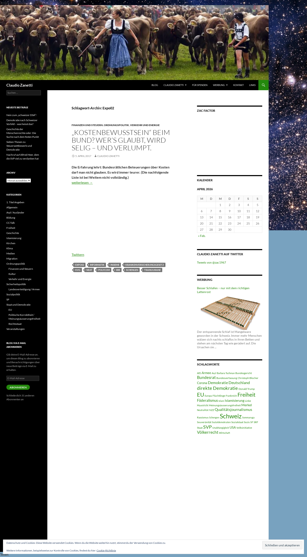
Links (252, 85)
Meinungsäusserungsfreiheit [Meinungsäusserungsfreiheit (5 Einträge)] (225, 405)
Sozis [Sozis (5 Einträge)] (247, 422)
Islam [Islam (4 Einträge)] (221, 400)
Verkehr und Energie (145, 125)
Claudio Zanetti (19, 85)
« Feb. (202, 236)
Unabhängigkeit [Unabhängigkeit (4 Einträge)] (220, 427)
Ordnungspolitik (116, 125)
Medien (10, 253)
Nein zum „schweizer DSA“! (21, 115)
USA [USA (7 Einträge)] (233, 427)
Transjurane (152, 269)
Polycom (104, 269)
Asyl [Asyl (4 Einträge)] (214, 373)
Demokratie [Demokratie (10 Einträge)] (218, 382)
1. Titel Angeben (15, 202)
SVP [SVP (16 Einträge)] (207, 427)
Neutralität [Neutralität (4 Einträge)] (203, 410)
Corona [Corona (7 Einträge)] (202, 383)
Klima (9, 248)
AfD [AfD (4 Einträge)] (199, 373)
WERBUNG (219, 85)
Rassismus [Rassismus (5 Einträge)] (203, 417)
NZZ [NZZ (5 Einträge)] (211, 410)
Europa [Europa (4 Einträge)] (208, 395)
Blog (155, 85)
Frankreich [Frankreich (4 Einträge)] (231, 395)
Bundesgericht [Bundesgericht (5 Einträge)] (243, 373)
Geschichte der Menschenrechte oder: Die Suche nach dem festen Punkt (22, 133)
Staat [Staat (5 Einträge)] (200, 427)
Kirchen (10, 243)
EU (10, 309)
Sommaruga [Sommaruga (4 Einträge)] (248, 417)
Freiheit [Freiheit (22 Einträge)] (246, 395)
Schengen (132, 269)
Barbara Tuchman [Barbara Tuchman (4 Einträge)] (226, 373)
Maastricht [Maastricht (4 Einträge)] (202, 405)
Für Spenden (199, 85)
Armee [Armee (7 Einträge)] (206, 373)
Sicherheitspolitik (16, 284)
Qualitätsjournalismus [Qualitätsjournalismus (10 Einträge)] (233, 409)
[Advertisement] (122, 220)
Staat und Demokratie (18, 304)
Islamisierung (13, 238)
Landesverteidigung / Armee (24, 289)
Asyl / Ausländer (15, 212)
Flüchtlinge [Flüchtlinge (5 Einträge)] (219, 395)
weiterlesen (82, 182)
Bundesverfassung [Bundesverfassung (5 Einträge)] (226, 378)
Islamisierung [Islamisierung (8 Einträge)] (234, 400)
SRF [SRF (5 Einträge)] (256, 422)
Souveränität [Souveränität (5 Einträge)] (204, 422)
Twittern (78, 254)
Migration (11, 258)
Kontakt (238, 85)
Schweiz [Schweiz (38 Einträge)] (231, 416)
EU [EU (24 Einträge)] (200, 394)
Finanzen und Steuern (87, 125)
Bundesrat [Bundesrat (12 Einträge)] (206, 377)
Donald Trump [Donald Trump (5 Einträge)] (247, 388)
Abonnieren (18, 387)
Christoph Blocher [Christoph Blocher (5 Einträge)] (248, 378)
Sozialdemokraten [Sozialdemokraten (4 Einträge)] (221, 422)
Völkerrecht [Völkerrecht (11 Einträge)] (207, 432)
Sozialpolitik (13, 294)
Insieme (114, 264)
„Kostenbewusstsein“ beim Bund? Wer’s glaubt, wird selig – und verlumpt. (121, 140)
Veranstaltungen (15, 329)
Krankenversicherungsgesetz (144, 264)
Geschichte (12, 233)
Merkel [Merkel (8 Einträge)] (246, 405)
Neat (89, 269)
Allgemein (11, 207)
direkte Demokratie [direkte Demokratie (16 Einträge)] (217, 388)
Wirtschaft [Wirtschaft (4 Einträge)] (224, 432)
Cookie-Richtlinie (106, 550)
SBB (118, 269)
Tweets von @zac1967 (211, 262)
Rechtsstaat (15, 323)
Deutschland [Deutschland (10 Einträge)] (239, 382)
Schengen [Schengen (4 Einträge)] (214, 417)
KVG (77, 269)
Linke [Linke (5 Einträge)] (248, 400)
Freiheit (10, 227)
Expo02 (79, 264)
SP (7, 299)
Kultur (12, 274)
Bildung (10, 217)
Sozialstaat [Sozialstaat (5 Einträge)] (237, 422)
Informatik (97, 264)
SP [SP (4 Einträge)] (251, 422)
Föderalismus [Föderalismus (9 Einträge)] (207, 400)
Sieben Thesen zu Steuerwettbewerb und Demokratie (19, 145)
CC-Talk (10, 222)
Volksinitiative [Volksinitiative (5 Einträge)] (244, 427)
